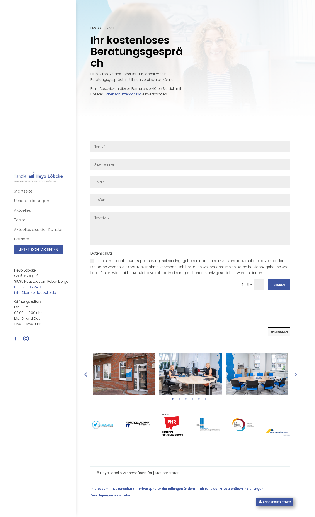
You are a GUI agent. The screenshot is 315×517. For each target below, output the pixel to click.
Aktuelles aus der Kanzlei (38, 229)
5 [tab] (199, 399)
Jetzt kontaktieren (38, 249)
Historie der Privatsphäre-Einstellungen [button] (231, 489)
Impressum (99, 489)
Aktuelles (22, 210)
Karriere (21, 239)
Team (19, 220)
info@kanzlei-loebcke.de (35, 292)
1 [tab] (173, 399)
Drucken (281, 331)
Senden (279, 284)
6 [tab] (205, 399)
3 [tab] (186, 399)
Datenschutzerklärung (122, 94)
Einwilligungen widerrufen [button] (110, 495)
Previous (85, 374)
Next (295, 374)
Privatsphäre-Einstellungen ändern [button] (167, 489)
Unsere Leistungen (31, 200)
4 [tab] (192, 399)
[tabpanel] (123, 374)
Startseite (23, 191)
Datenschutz (123, 489)
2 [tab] (179, 399)
